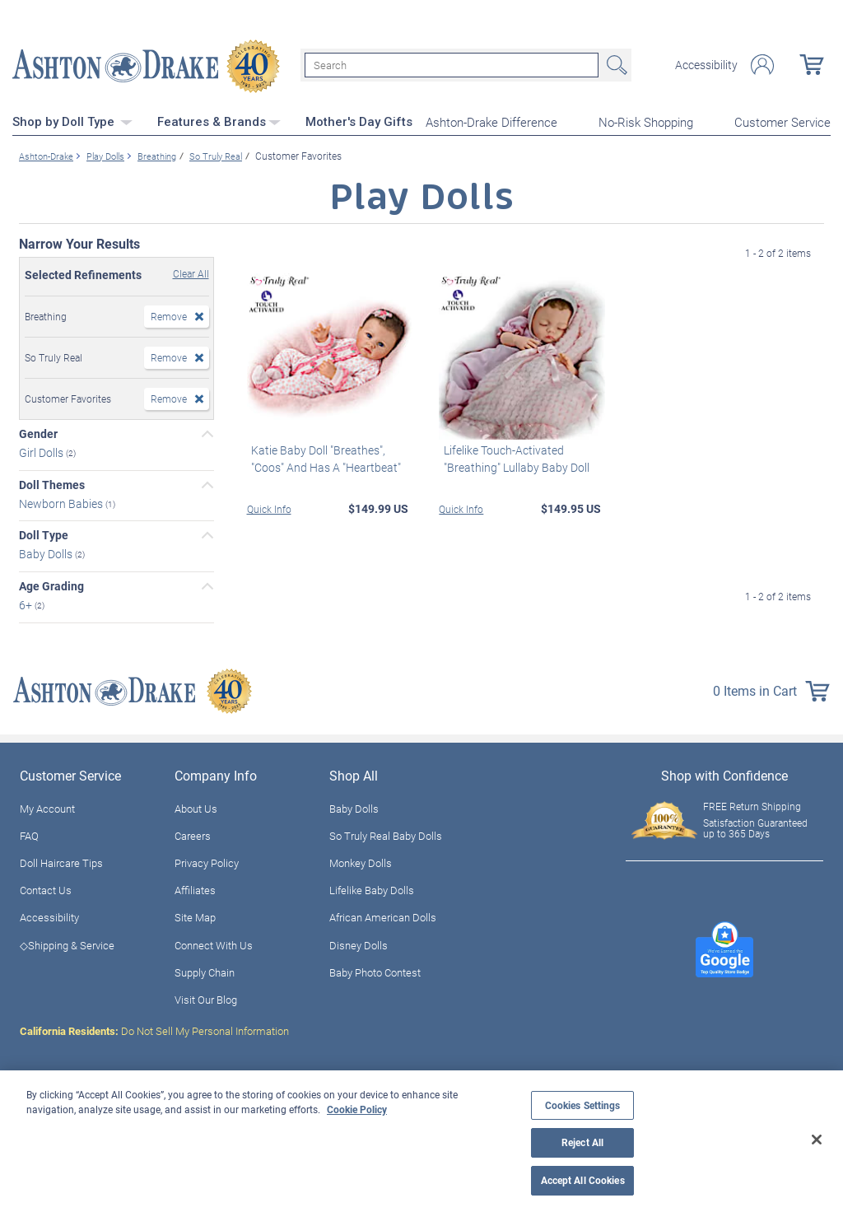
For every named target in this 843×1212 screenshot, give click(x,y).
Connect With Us (214, 942)
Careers (193, 833)
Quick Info (269, 506)
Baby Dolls (47, 551)
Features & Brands (219, 119)
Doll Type (43, 533)
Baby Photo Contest (375, 970)
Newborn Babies (62, 501)
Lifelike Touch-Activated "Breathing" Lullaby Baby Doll (512, 456)
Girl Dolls (42, 450)
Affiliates (195, 888)
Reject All (582, 1142)
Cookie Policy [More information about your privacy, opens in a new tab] (357, 1109)
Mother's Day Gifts (358, 119)
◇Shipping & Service (67, 942)
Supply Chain (205, 970)
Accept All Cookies (583, 1180)
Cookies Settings (583, 1105)
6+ (27, 602)
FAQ (29, 833)
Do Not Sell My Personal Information (154, 1028)
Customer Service (782, 120)
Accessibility (706, 64)
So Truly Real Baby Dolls (385, 833)
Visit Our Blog (206, 997)
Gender (38, 431)
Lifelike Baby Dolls (371, 888)
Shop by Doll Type (72, 119)
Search (614, 64)
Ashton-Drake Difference (491, 120)
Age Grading (51, 584)
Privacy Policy (207, 860)
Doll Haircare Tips (61, 860)
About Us (196, 806)
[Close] (817, 1139)
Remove (169, 313)
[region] (421, 1141)
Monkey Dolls (360, 860)
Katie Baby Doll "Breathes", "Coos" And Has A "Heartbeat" (322, 456)
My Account (47, 806)
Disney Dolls (358, 942)
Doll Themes (52, 482)
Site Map (195, 915)
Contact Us (46, 888)
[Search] (451, 64)
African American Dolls (382, 915)
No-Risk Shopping (645, 120)
